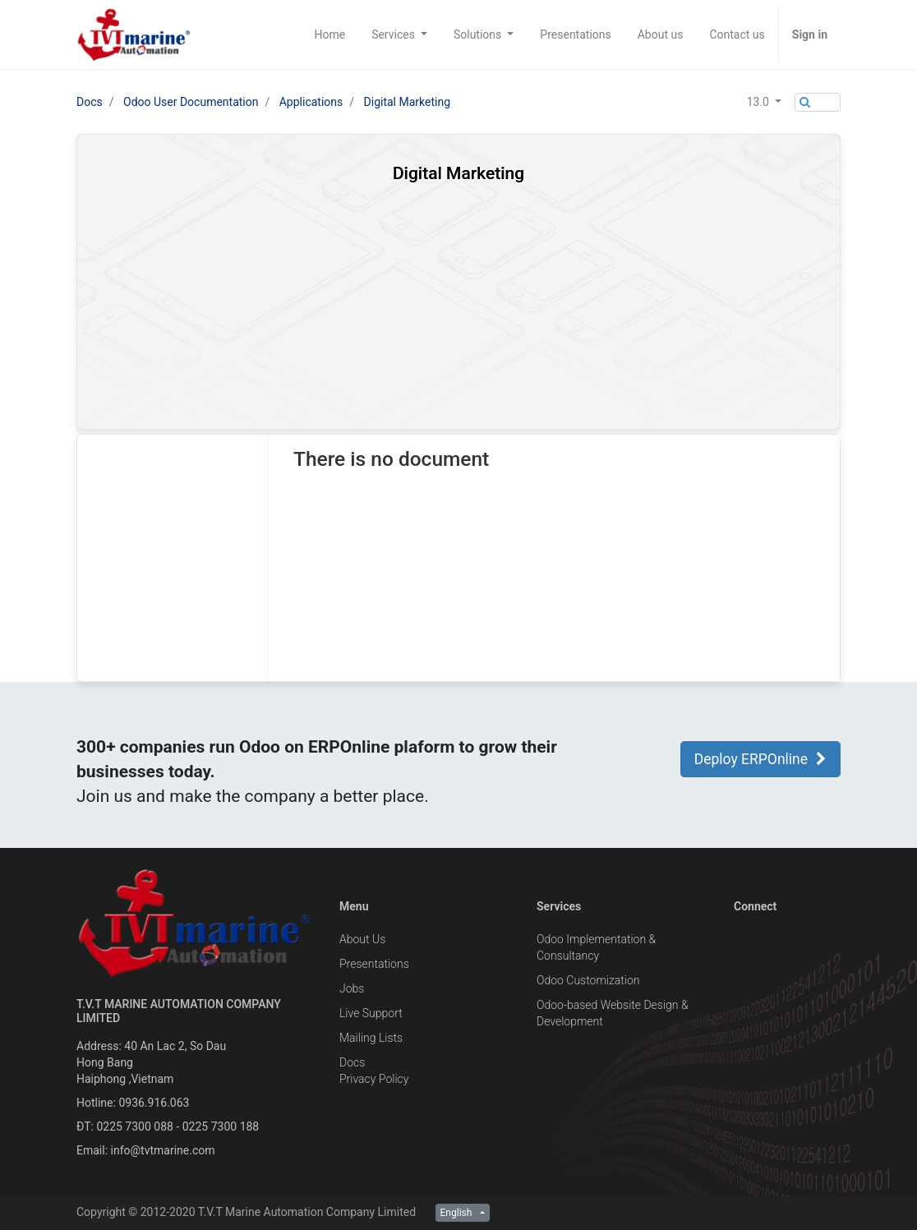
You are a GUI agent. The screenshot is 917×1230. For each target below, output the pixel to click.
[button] (764, 102)
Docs (89, 101)
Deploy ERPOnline (760, 759)
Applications (311, 101)
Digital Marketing (407, 101)
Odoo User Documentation (190, 101)
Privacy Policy (373, 1078)
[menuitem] (329, 34)
